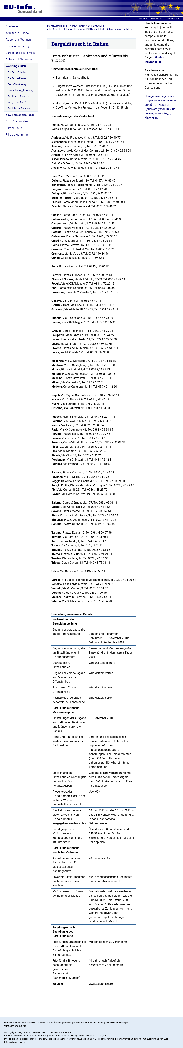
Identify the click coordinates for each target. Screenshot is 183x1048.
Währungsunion (16, 66)
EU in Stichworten (17, 121)
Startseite (12, 26)
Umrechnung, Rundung (20, 90)
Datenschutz (173, 19)
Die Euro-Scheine (17, 72)
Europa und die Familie (20, 53)
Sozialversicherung (18, 46)
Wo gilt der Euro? (17, 102)
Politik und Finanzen (19, 96)
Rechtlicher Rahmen (19, 108)
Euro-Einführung (17, 84)
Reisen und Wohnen (18, 39)
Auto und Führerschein (20, 59)
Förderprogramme (17, 134)
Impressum (156, 19)
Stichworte (142, 19)
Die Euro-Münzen (17, 78)
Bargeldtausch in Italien (120, 29)
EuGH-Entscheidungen (20, 114)
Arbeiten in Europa (17, 33)
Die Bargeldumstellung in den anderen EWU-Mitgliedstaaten (77, 29)
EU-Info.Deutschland (57, 26)
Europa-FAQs (14, 128)
